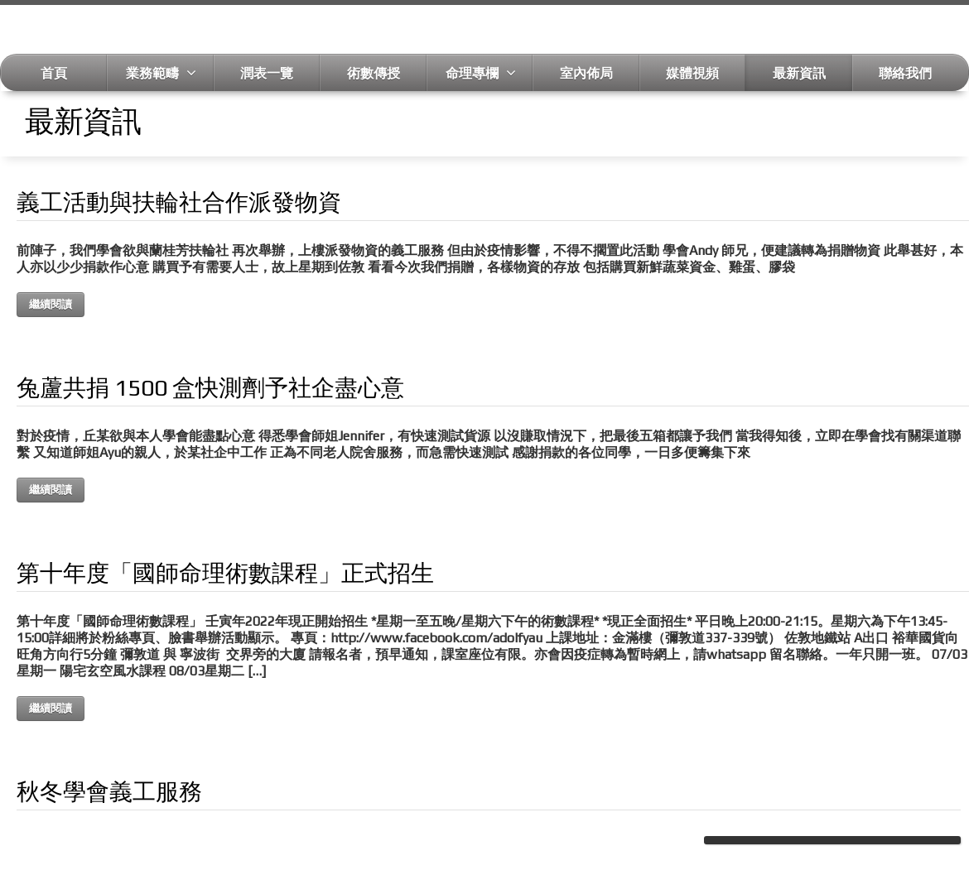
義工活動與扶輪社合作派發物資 (179, 202)
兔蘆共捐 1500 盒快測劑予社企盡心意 (210, 387)
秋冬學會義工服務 (109, 791)
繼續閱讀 (50, 304)
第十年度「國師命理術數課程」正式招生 (225, 573)
